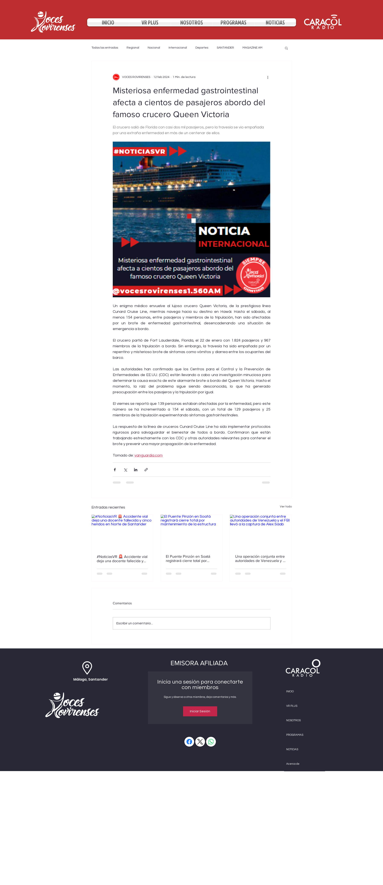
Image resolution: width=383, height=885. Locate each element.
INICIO (290, 691)
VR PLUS (291, 705)
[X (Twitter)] (200, 742)
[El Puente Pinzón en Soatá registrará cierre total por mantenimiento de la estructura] (191, 532)
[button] (286, 48)
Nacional (154, 47)
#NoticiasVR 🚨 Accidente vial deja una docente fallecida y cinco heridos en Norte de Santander (122, 559)
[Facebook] (189, 742)
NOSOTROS (293, 720)
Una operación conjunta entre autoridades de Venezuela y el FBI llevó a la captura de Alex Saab (260, 558)
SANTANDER (225, 47)
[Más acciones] (267, 77)
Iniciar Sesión (200, 711)
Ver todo (286, 506)
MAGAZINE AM (252, 47)
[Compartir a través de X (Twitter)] (125, 470)
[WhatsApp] (211, 742)
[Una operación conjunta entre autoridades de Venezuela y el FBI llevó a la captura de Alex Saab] (261, 532)
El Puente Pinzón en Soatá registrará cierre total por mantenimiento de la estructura (188, 558)
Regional (133, 47)
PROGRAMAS (294, 734)
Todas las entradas (104, 47)
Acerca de (292, 763)
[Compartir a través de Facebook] (115, 470)
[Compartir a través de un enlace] (146, 470)
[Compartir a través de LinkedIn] (136, 470)
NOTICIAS (292, 749)
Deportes (201, 47)
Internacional (178, 47)
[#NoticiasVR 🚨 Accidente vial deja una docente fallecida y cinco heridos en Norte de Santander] (122, 532)
